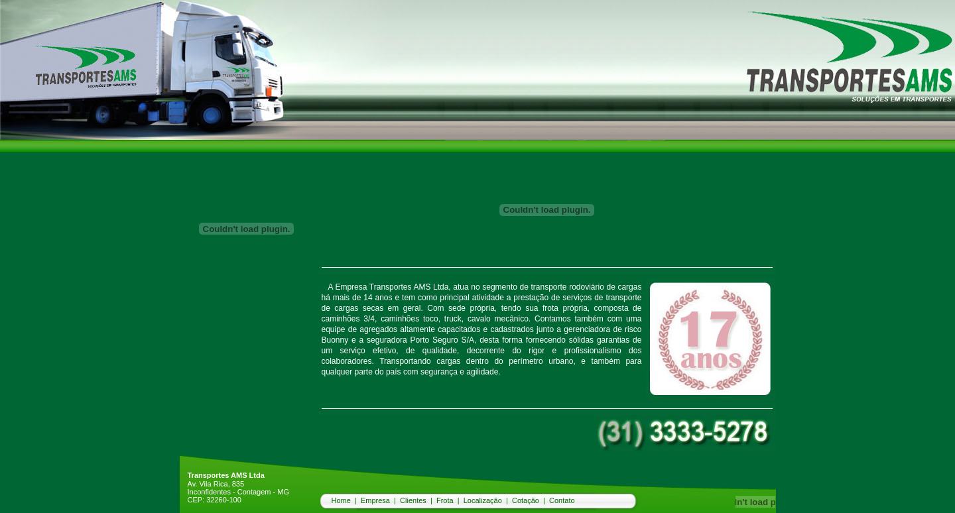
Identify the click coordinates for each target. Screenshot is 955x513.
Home (341, 500)
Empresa (375, 500)
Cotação (525, 500)
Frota (445, 500)
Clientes (413, 500)
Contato (562, 500)
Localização (483, 500)
